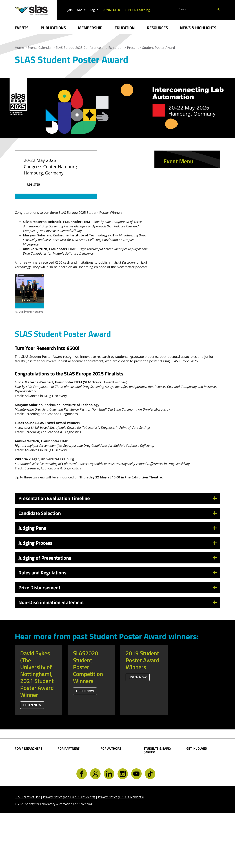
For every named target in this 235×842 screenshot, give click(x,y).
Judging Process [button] (35, 543)
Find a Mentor (154, 784)
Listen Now (32, 705)
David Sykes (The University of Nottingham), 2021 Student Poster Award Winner (37, 674)
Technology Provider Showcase (185, 194)
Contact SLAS (196, 784)
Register (33, 185)
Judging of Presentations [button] (44, 558)
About (81, 10)
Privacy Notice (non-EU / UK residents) (69, 825)
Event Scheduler (180, 177)
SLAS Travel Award (185, 242)
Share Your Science (115, 758)
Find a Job (151, 778)
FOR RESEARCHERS (28, 749)
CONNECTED (111, 10)
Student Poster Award (184, 251)
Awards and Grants (158, 773)
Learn (169, 203)
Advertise (65, 773)
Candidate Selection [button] (39, 513)
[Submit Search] (218, 8)
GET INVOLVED (196, 749)
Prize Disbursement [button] (39, 587)
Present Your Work (115, 773)
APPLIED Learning (137, 10)
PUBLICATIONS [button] (53, 27)
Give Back (193, 763)
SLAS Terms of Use (27, 825)
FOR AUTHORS (111, 749)
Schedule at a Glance (185, 184)
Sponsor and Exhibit (184, 228)
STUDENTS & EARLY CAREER (157, 750)
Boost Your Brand (71, 758)
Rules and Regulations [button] (42, 572)
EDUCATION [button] (125, 27)
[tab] (117, 498)
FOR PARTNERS (69, 749)
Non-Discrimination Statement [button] (51, 602)
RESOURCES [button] (157, 27)
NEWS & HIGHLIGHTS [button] (198, 27)
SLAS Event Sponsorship (67, 765)
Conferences (24, 774)
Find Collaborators (29, 758)
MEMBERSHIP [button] (90, 27)
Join (70, 10)
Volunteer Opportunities (197, 771)
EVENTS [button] (21, 27)
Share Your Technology (109, 765)
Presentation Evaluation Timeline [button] (54, 498)
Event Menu (178, 161)
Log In (94, 10)
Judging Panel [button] (33, 528)
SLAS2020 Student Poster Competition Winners (88, 667)
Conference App (180, 170)
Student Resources (157, 762)
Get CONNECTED (199, 779)
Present (171, 235)
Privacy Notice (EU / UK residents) (121, 825)
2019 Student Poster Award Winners (142, 660)
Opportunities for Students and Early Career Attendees (183, 216)
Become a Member (158, 767)
